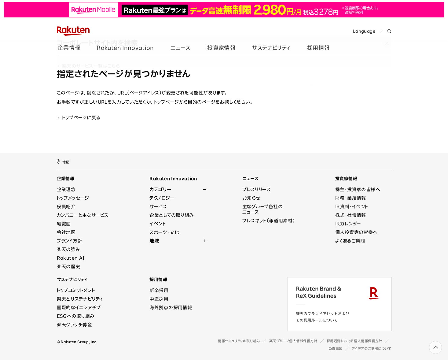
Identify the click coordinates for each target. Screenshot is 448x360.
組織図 (64, 223)
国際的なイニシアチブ (79, 307)
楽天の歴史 (68, 266)
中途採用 (158, 299)
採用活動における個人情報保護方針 (354, 341)
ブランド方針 (70, 241)
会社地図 (66, 232)
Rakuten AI (70, 258)
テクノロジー (161, 198)
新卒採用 (158, 290)
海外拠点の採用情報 (170, 307)
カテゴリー (160, 189)
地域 (154, 241)
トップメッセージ (73, 198)
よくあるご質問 (350, 241)
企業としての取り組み (171, 215)
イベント (157, 223)
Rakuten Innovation (124, 43)
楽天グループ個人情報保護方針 (293, 341)
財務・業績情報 (350, 198)
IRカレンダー (348, 223)
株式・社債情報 (350, 215)
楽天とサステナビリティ (80, 299)
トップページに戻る (78, 117)
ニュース (179, 43)
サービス (158, 206)
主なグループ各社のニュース (262, 209)
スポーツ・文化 (164, 232)
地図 (63, 161)
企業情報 (68, 43)
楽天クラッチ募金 (74, 324)
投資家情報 (220, 43)
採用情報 (317, 43)
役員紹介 (66, 206)
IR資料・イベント (352, 206)
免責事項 (336, 348)
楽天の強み (68, 249)
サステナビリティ (270, 43)
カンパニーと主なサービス (83, 215)
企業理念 (66, 189)
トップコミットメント (76, 290)
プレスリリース (256, 189)
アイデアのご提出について (371, 348)
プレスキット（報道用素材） (268, 220)
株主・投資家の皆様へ (357, 189)
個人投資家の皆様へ (356, 232)
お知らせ (251, 198)
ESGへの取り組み (75, 316)
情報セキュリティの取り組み (239, 341)
